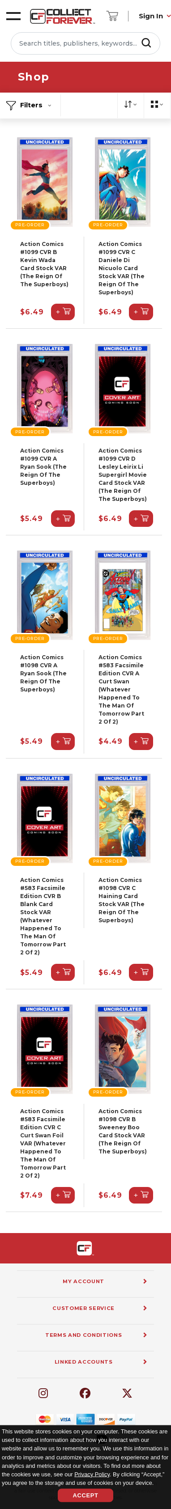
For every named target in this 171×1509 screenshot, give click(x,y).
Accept (85, 1495)
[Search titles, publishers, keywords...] (85, 43)
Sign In (151, 16)
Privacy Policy (92, 1474)
